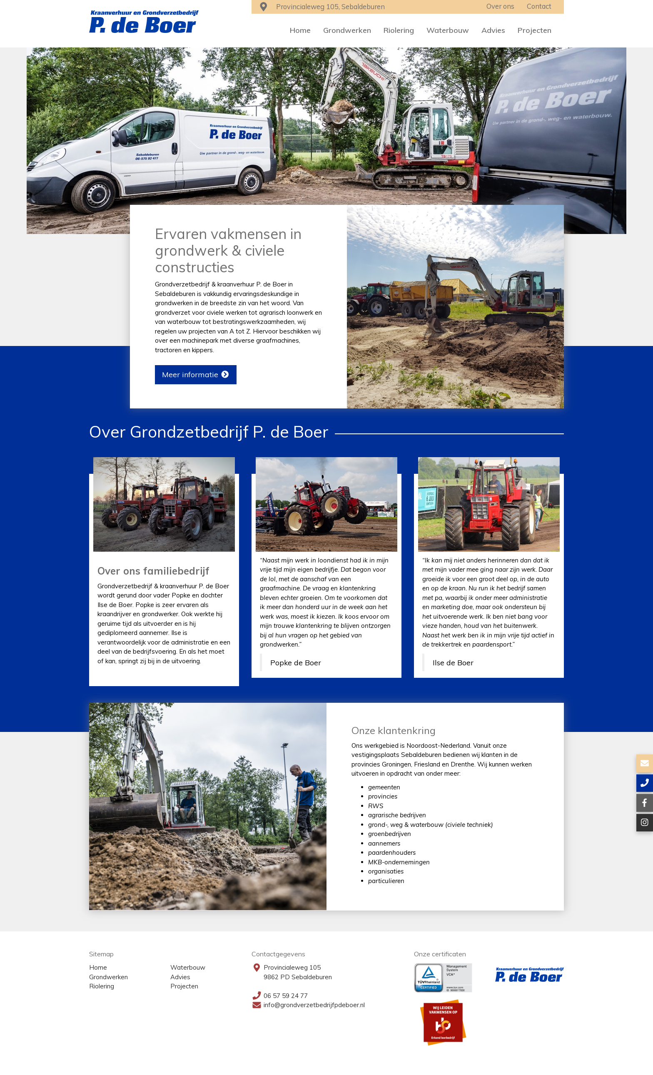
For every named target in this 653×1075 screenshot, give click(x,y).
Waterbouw (447, 30)
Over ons (500, 6)
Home (300, 30)
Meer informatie (196, 374)
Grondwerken (347, 30)
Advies (493, 30)
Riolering (399, 30)
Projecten (534, 30)
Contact (539, 6)
